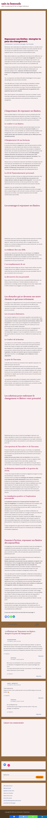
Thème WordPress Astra (36, 812)
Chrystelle (13, 658)
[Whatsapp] (11, 616)
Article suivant (37, 624)
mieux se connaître (8, 793)
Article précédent (12, 624)
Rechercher (6, 775)
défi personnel (7, 788)
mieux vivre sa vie (7, 795)
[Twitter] (8, 616)
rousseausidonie (11, 639)
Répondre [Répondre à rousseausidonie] (40, 656)
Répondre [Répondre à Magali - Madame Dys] (40, 698)
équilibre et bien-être (8, 790)
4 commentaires (9, 44)
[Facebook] (6, 616)
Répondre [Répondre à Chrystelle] (38, 676)
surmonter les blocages (19, 44)
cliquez (20, 145)
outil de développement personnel (12, 800)
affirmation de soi (7, 786)
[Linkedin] (14, 616)
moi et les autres (7, 798)
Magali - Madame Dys (12, 683)
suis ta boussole (11, 3)
